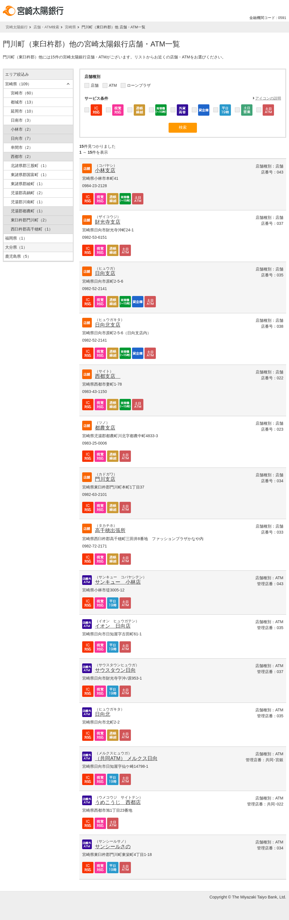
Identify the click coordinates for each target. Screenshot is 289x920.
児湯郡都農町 (28, 211)
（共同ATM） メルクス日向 (126, 758)
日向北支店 (107, 325)
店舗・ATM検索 (46, 27)
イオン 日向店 (113, 626)
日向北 (102, 714)
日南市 (22, 120)
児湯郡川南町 (28, 202)
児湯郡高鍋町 (28, 193)
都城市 (23, 102)
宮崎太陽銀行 (17, 27)
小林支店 (105, 170)
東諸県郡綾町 (28, 183)
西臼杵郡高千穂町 (32, 229)
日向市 (22, 138)
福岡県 (16, 238)
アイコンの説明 (268, 98)
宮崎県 (70, 27)
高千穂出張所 (110, 530)
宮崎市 (23, 93)
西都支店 (107, 376)
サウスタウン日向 (115, 670)
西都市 (22, 156)
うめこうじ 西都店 (118, 802)
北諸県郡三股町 (30, 165)
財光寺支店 (107, 222)
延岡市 (23, 111)
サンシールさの (113, 846)
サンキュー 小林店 (118, 582)
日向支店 (105, 273)
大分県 (16, 247)
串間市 (22, 147)
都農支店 (105, 428)
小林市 (22, 129)
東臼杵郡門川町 (30, 220)
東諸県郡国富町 (30, 174)
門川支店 (105, 479)
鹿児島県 (18, 256)
